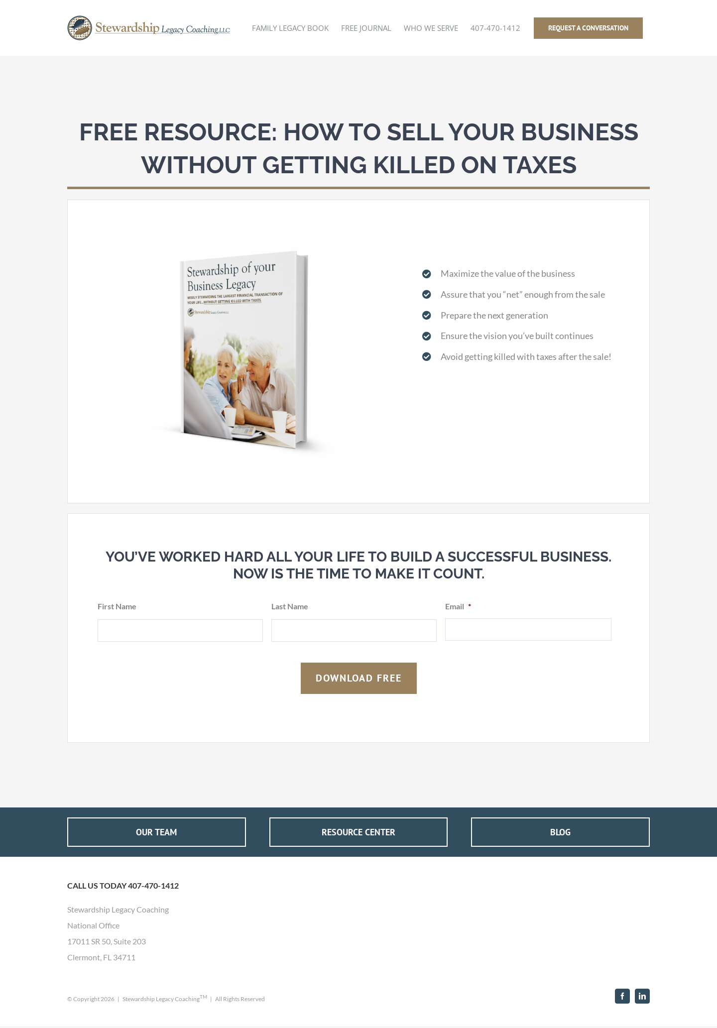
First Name (117, 606)
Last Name (289, 606)
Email (458, 606)
